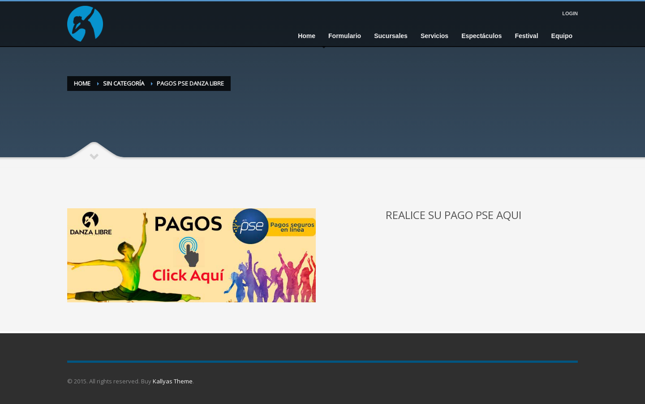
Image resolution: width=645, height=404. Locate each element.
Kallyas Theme (173, 381)
